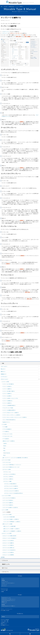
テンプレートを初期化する (7, 400)
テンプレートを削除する (7, 393)
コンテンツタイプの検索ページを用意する (11, 519)
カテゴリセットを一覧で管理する (9, 474)
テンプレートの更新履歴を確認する (9, 405)
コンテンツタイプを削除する (8, 505)
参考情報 (3, 557)
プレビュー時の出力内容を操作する (9, 419)
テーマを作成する (6, 438)
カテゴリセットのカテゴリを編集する (11, 488)
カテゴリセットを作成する (8, 476)
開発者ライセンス (4, 623)
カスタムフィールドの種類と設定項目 (9, 535)
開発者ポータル (4, 601)
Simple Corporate (6, 452)
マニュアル (5, 6)
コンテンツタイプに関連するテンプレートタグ (11, 467)
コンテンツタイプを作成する (8, 500)
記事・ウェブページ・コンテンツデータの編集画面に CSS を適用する (15, 457)
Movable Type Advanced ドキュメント (8, 600)
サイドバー (5, 33)
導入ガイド (3, 368)
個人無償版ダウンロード (5, 625)
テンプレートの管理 (5, 381)
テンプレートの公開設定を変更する (9, 410)
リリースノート (4, 584)
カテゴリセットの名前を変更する (10, 483)
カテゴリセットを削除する (8, 478)
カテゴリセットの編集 (7, 481)
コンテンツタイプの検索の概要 (9, 516)
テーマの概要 (5, 426)
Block (4, 455)
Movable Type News (5, 588)
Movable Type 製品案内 (5, 619)
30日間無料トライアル (5, 622)
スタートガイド (4, 366)
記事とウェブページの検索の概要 (9, 526)
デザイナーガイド (4, 379)
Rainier (4, 445)
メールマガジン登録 (5, 590)
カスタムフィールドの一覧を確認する (9, 538)
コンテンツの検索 (5, 509)
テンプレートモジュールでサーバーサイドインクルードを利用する (15, 417)
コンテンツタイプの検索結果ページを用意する (11, 521)
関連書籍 (3, 580)
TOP (1, 6)
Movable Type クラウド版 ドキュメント (8, 599)
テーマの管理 (4, 424)
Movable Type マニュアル (6, 597)
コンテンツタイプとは (7, 462)
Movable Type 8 (11, 6)
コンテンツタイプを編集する (8, 502)
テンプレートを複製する (7, 403)
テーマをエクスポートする (7, 436)
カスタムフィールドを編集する (8, 542)
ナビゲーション (6, 31)
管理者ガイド (3, 374)
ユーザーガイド (4, 376)
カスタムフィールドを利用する (8, 552)
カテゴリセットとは (7, 471)
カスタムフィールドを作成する (8, 540)
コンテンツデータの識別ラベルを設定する (10, 507)
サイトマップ (4, 585)
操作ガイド (3, 371)
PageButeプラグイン (6, 422)
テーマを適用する (6, 431)
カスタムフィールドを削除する (8, 545)
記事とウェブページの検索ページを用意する (11, 528)
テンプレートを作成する (7, 386)
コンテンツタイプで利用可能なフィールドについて (12, 464)
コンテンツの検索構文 (7, 512)
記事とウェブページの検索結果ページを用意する (12, 531)
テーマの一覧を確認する (7, 429)
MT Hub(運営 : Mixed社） (6, 610)
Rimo (4, 450)
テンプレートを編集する (7, 388)
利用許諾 (3, 616)
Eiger (4, 448)
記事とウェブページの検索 (7, 523)
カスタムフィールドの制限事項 (8, 554)
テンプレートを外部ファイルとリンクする (10, 398)
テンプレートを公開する (7, 395)
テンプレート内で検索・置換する (9, 391)
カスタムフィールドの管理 (6, 533)
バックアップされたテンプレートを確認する (11, 412)
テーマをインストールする (7, 433)
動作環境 (3, 604)
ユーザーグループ (5, 581)
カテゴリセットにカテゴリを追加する (11, 486)
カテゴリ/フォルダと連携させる (8, 547)
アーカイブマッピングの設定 (8, 407)
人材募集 (3, 591)
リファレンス (4, 603)
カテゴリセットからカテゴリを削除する (11, 490)
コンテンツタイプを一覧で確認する (9, 497)
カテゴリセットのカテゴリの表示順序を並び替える (13, 493)
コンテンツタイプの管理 (6, 495)
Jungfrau (5, 443)
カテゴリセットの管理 (7, 469)
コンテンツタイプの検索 (7, 514)
